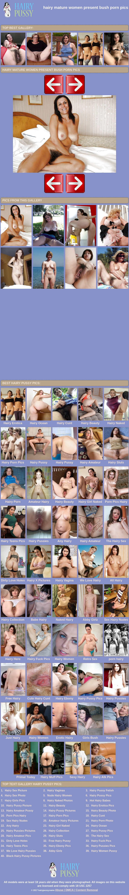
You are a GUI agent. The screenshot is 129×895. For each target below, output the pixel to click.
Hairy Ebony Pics (60, 845)
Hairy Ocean (99, 825)
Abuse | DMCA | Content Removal (76, 890)
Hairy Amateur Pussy (19, 810)
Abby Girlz (55, 850)
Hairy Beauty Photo (103, 810)
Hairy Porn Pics (59, 815)
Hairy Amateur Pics (18, 835)
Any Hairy (12, 825)
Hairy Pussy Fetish (102, 790)
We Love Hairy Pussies (21, 850)
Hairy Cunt (98, 815)
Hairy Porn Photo (102, 820)
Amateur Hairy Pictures (63, 820)
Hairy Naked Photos (60, 800)
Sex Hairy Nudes (17, 820)
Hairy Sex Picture (16, 790)
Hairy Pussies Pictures (20, 830)
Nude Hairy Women (59, 795)
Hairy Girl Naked (59, 825)
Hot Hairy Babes (100, 800)
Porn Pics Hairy (16, 815)
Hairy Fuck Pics (101, 840)
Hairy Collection (59, 830)
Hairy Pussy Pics (100, 795)
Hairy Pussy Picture (19, 805)
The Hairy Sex (100, 835)
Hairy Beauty (57, 805)
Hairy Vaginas (56, 790)
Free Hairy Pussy (60, 840)
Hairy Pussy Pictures (62, 810)
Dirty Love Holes (17, 840)
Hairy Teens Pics (17, 845)
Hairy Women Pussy (104, 850)
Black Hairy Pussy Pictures (23, 856)
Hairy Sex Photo (15, 795)
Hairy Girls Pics (15, 800)
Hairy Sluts (56, 835)
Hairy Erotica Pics (102, 805)
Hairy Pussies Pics (103, 845)
